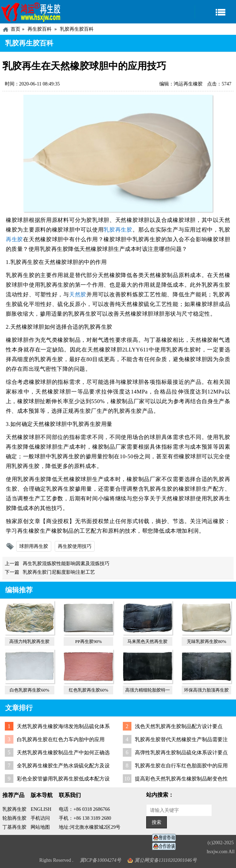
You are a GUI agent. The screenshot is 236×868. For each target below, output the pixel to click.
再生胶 (14, 239)
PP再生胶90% (88, 641)
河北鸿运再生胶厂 (31, 11)
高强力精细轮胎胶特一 (147, 690)
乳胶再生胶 (118, 230)
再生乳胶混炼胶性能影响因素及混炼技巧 (66, 563)
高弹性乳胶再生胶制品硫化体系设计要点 (181, 752)
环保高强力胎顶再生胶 (206, 690)
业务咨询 (166, 846)
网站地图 (40, 827)
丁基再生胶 (14, 827)
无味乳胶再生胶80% (206, 641)
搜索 (156, 822)
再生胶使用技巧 (75, 546)
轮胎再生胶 (14, 818)
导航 (215, 12)
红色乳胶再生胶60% (88, 690)
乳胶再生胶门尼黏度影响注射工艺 (59, 572)
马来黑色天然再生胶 (147, 641)
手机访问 (40, 818)
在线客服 (166, 838)
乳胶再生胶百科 (77, 29)
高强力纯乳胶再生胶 (29, 641)
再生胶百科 (40, 29)
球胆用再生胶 (33, 546)
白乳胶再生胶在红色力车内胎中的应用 (61, 739)
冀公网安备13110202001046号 (166, 860)
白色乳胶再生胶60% (29, 690)
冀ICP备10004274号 (100, 860)
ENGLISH (41, 809)
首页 (15, 29)
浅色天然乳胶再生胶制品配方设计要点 (179, 726)
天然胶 (77, 294)
